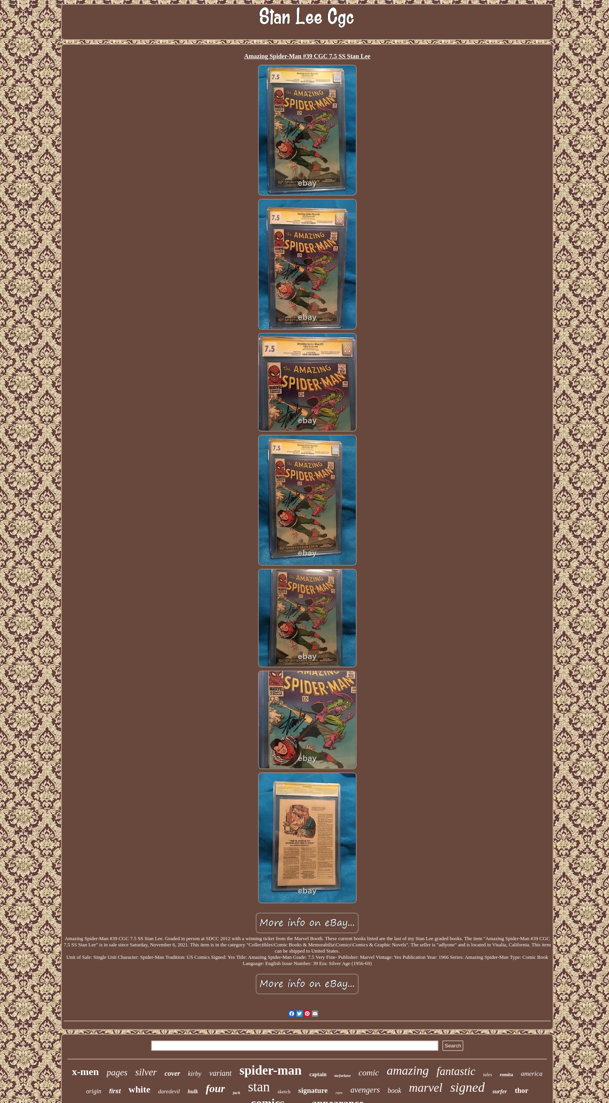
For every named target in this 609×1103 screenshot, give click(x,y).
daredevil (169, 1091)
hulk (193, 1091)
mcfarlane (342, 1075)
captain (318, 1074)
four (215, 1088)
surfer (499, 1091)
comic (368, 1072)
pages (117, 1072)
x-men (85, 1071)
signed (467, 1087)
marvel (425, 1087)
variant (220, 1073)
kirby (195, 1073)
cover (172, 1073)
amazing (408, 1070)
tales (487, 1074)
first (115, 1091)
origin (93, 1091)
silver (146, 1072)
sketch (284, 1091)
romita (506, 1074)
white (139, 1089)
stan (259, 1086)
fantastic (456, 1071)
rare (339, 1092)
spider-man (270, 1070)
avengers (365, 1089)
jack (236, 1092)
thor (521, 1090)
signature (313, 1090)
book (394, 1090)
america (532, 1073)
